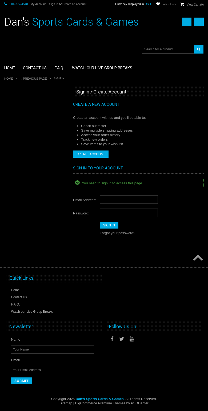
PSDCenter (140, 403)
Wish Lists (169, 4)
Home (8, 78)
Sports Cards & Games (71, 22)
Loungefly (14, 149)
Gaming (13, 122)
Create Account (91, 154)
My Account (38, 4)
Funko (11, 140)
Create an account (74, 4)
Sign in (53, 4)
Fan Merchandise (19, 131)
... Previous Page (33, 78)
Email (15, 360)
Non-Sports (15, 113)
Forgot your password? (117, 233)
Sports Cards (16, 104)
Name (15, 339)
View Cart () (195, 4)
